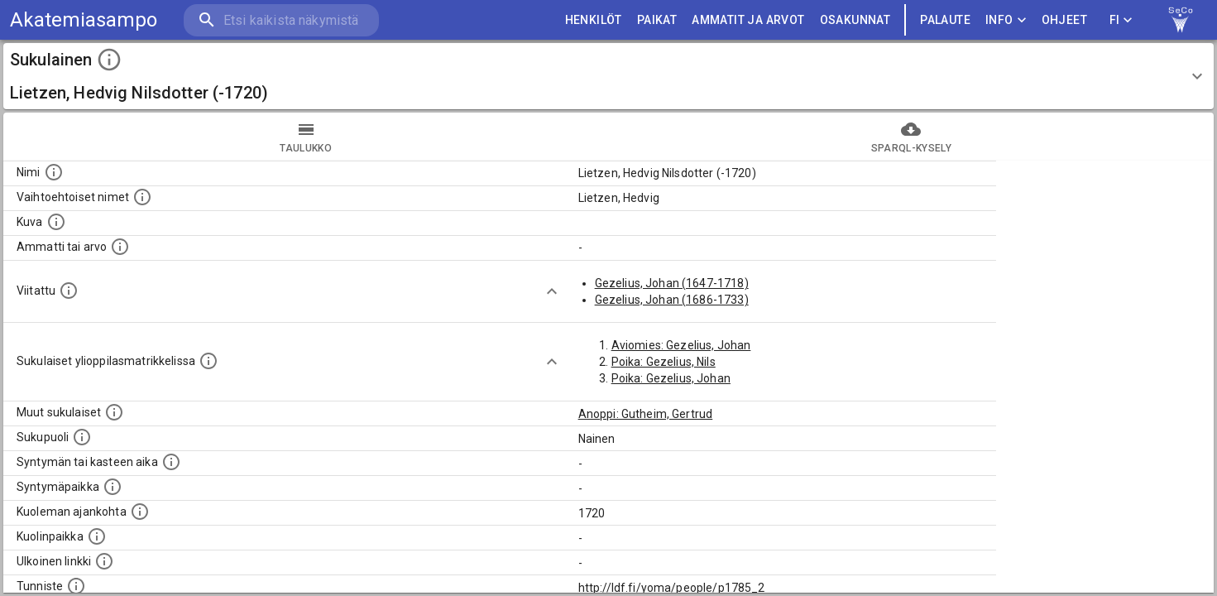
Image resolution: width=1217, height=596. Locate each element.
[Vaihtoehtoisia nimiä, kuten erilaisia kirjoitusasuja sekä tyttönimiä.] (142, 197)
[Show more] (552, 291)
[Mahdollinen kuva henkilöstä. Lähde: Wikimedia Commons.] (56, 222)
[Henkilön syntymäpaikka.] (112, 486)
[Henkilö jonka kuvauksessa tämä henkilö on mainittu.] (68, 290)
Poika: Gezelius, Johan (671, 378)
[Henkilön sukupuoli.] (82, 437)
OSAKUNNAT (855, 20)
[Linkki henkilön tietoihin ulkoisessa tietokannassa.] (104, 561)
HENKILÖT (593, 20)
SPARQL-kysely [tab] (912, 137)
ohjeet (1064, 20)
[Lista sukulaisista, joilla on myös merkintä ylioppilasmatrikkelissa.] (208, 361)
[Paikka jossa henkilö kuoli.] (97, 536)
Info (1006, 20)
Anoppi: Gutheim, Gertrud (645, 414)
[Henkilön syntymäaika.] (171, 462)
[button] (608, 76)
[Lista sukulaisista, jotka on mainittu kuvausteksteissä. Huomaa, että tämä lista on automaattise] (114, 412)
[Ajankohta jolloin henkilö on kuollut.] (140, 511)
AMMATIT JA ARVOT (748, 20)
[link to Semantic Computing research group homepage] (1180, 20)
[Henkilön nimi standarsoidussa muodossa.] (54, 172)
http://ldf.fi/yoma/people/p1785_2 (671, 587)
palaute (945, 20)
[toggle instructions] (109, 59)
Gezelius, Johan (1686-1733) (672, 299)
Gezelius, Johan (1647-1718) (672, 283)
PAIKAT (656, 20)
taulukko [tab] (306, 137)
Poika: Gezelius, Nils (663, 361)
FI (1121, 20)
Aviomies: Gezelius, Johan (681, 345)
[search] (281, 20)
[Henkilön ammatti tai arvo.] (120, 246)
